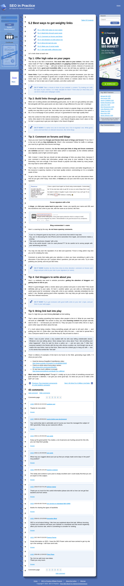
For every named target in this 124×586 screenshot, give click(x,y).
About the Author (71, 581)
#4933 (32, 453)
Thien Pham (50, 554)
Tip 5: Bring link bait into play (47, 43)
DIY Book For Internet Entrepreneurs (21, 8)
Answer (32, 412)
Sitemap (82, 581)
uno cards (50, 436)
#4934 (32, 436)
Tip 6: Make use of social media (48, 46)
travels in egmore (52, 470)
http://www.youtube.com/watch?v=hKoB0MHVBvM (50, 363)
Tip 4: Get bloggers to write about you (50, 40)
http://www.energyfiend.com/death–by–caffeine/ (49, 371)
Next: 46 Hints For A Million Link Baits (77, 383)
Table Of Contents (87, 20)
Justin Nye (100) (105, 104)
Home (118, 5)
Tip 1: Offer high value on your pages (49, 30)
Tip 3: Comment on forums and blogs (49, 36)
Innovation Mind (52, 518)
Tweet (14, 78)
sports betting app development (57, 419)
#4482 (32, 554)
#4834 (32, 503)
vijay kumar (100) (106, 98)
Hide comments (44, 393)
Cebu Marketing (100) (107, 109)
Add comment (33, 393)
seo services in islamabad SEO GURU (58, 503)
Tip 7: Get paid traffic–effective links (49, 49)
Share (13, 82)
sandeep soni (51, 404)
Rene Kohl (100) (105, 113)
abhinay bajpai (51, 486)
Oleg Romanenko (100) (107, 107)
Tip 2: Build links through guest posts (49, 33)
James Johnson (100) (107, 115)
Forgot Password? (9, 29)
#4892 (32, 470)
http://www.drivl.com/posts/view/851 (45, 367)
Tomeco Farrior (51, 537)
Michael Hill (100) (106, 96)
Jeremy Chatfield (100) (107, 100)
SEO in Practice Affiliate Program (51, 581)
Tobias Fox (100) (105, 111)
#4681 (32, 518)
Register (9, 27)
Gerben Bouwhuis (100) (107, 102)
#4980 (32, 404)
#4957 (32, 419)
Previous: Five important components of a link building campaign (44, 384)
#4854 (32, 486)
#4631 (32, 537)
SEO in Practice (22, 6)
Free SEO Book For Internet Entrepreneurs (73, 584)
